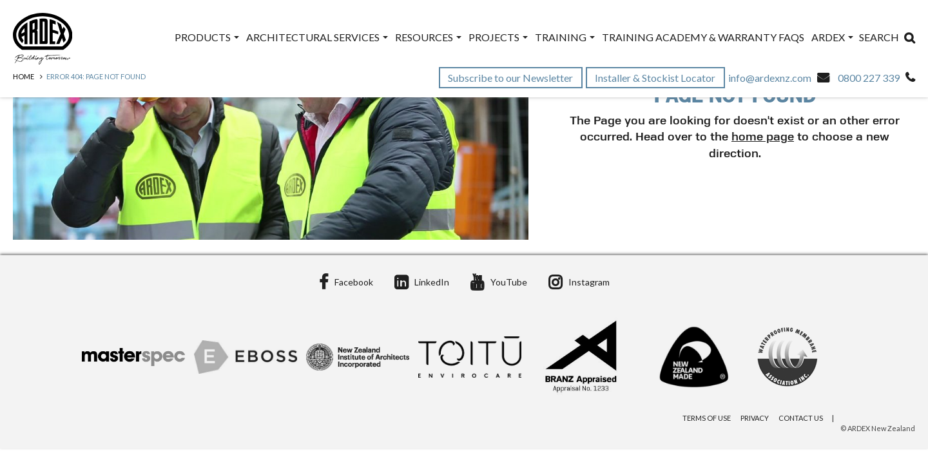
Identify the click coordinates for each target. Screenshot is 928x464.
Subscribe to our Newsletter (511, 78)
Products (207, 37)
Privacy (754, 418)
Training (565, 37)
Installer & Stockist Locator (656, 78)
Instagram (579, 281)
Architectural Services (317, 37)
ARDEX (832, 37)
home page (762, 137)
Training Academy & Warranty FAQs (703, 37)
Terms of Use (706, 418)
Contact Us (800, 418)
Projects (498, 37)
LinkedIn (421, 281)
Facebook (346, 281)
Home (23, 76)
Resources (428, 37)
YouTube (498, 281)
